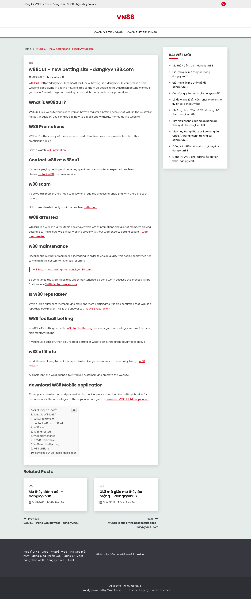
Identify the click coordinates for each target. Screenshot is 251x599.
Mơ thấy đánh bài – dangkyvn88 (46, 493)
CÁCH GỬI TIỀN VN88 (108, 32)
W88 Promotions (43, 419)
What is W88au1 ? (44, 414)
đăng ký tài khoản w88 (47, 555)
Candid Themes (160, 590)
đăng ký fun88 (56, 560)
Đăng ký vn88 (57, 77)
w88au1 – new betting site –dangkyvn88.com (62, 269)
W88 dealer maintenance (61, 284)
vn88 (45, 551)
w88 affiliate (41, 448)
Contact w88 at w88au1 (48, 423)
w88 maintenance (44, 435)
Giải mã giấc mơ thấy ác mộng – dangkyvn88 (121, 493)
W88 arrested (42, 431)
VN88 (125, 17)
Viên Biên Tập (57, 502)
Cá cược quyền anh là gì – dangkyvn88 (196, 93)
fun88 (71, 560)
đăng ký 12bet (73, 555)
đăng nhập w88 (34, 560)
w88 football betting (79, 328)
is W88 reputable (97, 308)
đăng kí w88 (118, 554)
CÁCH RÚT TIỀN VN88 (142, 32)
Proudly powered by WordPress (101, 590)
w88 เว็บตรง (31, 551)
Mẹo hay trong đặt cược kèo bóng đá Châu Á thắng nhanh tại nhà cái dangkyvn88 (195, 136)
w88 (97, 554)
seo (31, 62)
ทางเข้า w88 (59, 551)
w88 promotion (56, 150)
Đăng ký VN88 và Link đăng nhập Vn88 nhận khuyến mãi (60, 4)
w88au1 (34, 83)
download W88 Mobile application (127, 399)
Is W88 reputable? (44, 440)
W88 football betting (46, 444)
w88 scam (90, 207)
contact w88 (46, 174)
